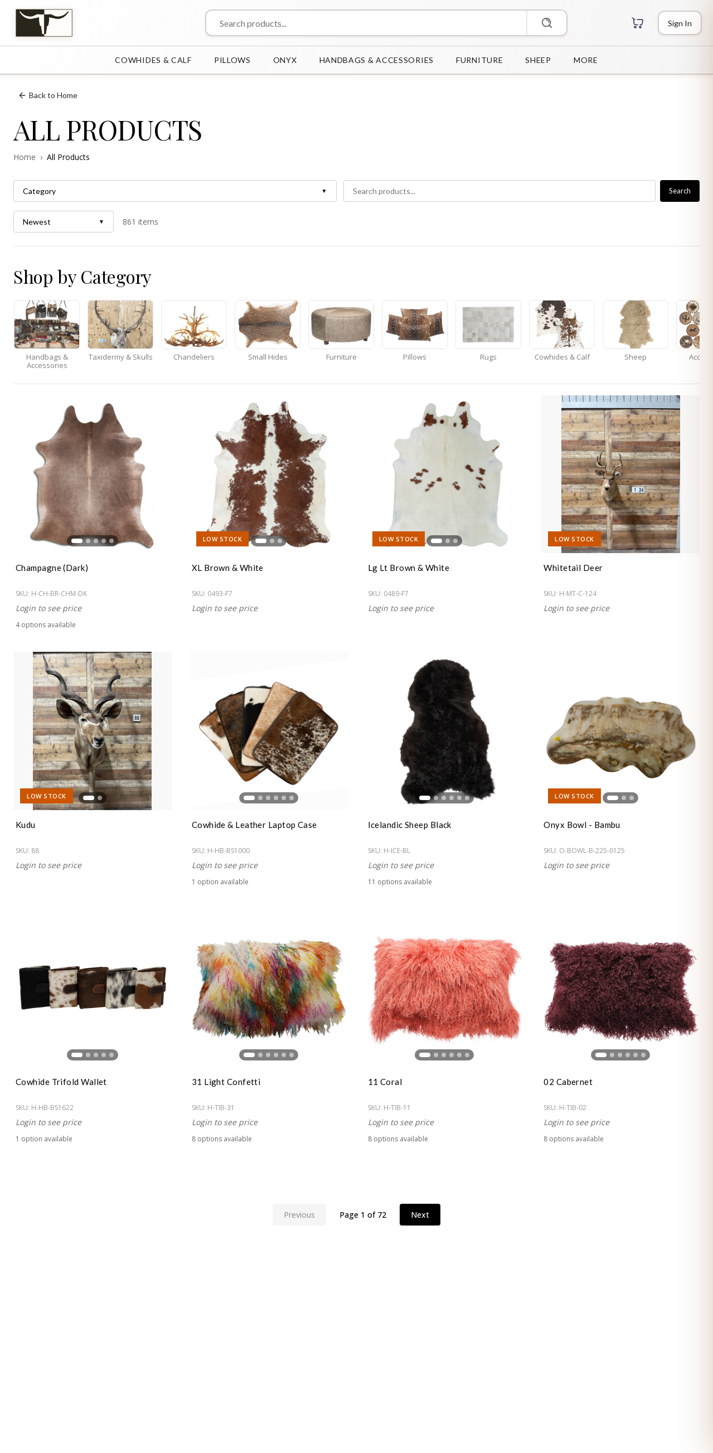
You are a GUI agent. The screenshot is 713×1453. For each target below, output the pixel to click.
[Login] (680, 23)
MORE (586, 60)
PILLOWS (232, 60)
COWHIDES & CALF (153, 60)
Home (24, 157)
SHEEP (538, 60)
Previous (299, 1214)
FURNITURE (479, 60)
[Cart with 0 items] (638, 23)
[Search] (546, 23)
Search (680, 190)
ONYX (285, 60)
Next (420, 1214)
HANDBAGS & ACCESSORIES (376, 60)
